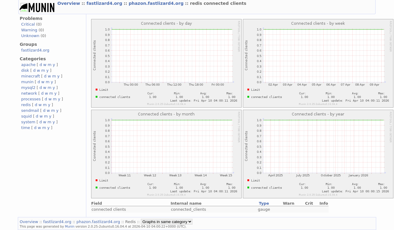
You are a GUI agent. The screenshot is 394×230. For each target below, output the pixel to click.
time (25, 127)
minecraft (30, 76)
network (29, 93)
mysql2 (28, 87)
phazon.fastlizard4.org (157, 3)
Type (264, 203)
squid (26, 116)
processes (31, 99)
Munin (70, 226)
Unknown (30, 35)
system (28, 122)
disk (25, 70)
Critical (28, 24)
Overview (69, 3)
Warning (29, 30)
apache (28, 64)
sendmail (30, 110)
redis (26, 104)
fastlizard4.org (105, 3)
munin (27, 82)
